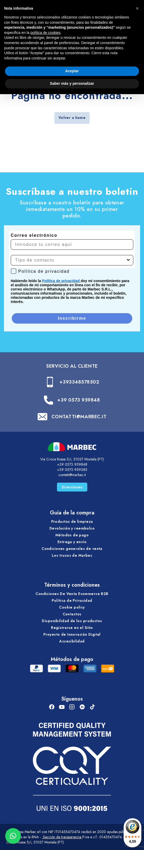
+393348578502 (79, 382)
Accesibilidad (71, 641)
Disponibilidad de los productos (72, 620)
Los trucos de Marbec (72, 555)
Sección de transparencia (62, 837)
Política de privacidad (61, 281)
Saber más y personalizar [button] (72, 83)
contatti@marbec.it (72, 474)
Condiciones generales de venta (72, 548)
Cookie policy (72, 607)
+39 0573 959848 (78, 400)
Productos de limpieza (72, 521)
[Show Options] (128, 260)
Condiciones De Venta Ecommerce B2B (72, 593)
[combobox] (70, 260)
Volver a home (72, 117)
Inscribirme (72, 318)
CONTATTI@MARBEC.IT (79, 416)
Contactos (72, 614)
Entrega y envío (72, 541)
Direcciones (72, 487)
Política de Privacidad (72, 600)
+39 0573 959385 (72, 469)
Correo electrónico (34, 235)
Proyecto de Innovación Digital (72, 634)
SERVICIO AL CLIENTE (71, 366)
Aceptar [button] (72, 71)
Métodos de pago (72, 535)
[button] (13, 836)
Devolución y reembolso (72, 528)
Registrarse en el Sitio (72, 627)
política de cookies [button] (45, 33)
